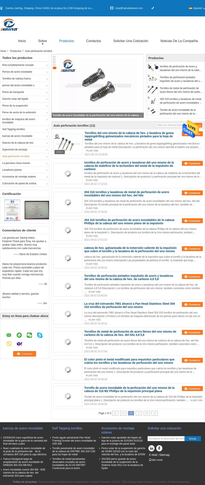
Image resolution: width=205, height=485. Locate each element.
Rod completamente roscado (18, 65)
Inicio (22, 41)
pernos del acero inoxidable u (18, 85)
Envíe (192, 438)
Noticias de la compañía (179, 41)
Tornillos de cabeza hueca (16, 78)
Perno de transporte (13, 92)
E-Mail (153, 454)
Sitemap (164, 454)
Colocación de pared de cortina (19, 183)
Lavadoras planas (12, 169)
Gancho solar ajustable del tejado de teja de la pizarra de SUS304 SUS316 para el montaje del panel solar (122, 440)
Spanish (199, 8)
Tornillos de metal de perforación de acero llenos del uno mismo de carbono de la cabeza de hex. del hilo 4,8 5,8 (181, 90)
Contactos (93, 41)
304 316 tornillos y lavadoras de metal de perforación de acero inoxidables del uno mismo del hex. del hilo (181, 101)
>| (155, 413)
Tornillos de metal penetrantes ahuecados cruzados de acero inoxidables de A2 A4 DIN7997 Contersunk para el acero (68, 464)
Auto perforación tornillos (16, 156)
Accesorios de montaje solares (19, 176)
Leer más (93, 150)
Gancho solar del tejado (15, 98)
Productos (66, 41)
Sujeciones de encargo (14, 149)
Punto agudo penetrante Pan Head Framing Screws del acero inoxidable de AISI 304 (74, 440)
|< (115, 413)
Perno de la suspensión (15, 105)
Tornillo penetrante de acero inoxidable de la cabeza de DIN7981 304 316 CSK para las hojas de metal (73, 451)
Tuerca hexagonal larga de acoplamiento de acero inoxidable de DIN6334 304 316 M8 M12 (23, 462)
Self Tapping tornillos (13, 129)
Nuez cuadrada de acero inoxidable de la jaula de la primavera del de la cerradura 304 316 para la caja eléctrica (24, 451)
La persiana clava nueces (16, 163)
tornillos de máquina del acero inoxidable (18, 121)
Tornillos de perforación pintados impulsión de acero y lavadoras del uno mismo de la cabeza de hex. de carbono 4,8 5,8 (181, 79)
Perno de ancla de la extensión (19, 112)
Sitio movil (156, 460)
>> (146, 413)
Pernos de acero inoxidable (17, 71)
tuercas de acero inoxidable (17, 136)
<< (123, 413)
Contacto (194, 163)
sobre (42, 41)
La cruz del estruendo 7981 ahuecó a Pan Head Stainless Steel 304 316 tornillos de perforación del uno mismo (129, 305)
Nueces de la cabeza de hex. (18, 142)
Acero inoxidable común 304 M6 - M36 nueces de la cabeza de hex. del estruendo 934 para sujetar (24, 472)
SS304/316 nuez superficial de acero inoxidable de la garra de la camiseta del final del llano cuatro (25, 440)
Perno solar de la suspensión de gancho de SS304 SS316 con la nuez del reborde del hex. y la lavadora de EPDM (123, 451)
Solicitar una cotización (130, 41)
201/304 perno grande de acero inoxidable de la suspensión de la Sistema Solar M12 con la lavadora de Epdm (122, 464)
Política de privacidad (24, 481)
